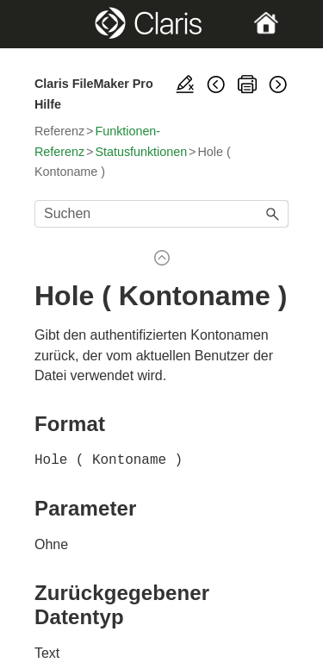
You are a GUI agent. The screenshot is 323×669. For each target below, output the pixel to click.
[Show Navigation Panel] (46, 24)
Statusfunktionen (141, 152)
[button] (273, 214)
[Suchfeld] (161, 214)
